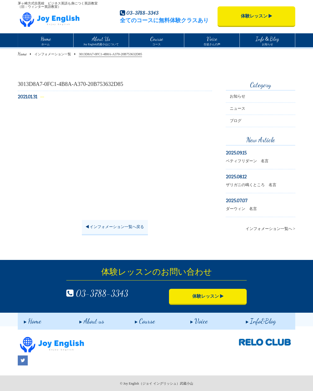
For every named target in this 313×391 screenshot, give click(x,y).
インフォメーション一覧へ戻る (115, 228)
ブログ (235, 121)
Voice (193, 319)
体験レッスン (256, 16)
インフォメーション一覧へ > (270, 229)
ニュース (237, 109)
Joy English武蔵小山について (101, 40)
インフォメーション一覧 (52, 54)
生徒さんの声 (212, 40)
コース (156, 40)
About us (85, 319)
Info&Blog (255, 319)
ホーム (46, 40)
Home (22, 53)
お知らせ (267, 40)
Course (139, 319)
